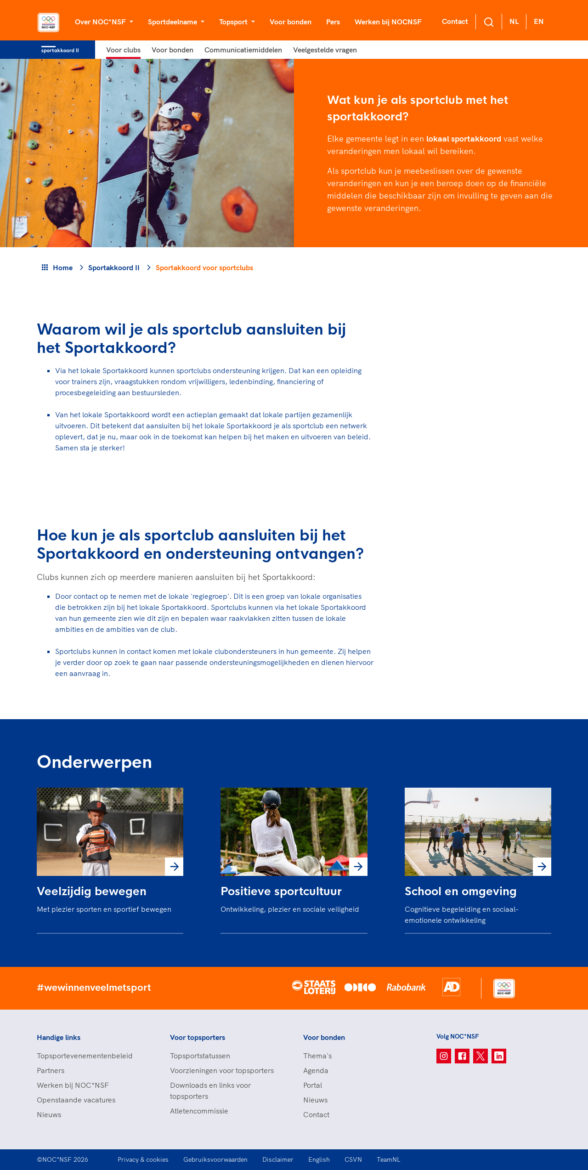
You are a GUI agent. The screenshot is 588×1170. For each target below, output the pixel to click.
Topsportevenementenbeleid (85, 1055)
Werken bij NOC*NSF (73, 1085)
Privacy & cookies (143, 1159)
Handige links (58, 1037)
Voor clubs (123, 49)
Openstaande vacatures (76, 1099)
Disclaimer (278, 1159)
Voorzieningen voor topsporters (222, 1070)
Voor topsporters (197, 1037)
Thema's (317, 1055)
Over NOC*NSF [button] (101, 21)
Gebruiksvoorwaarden (215, 1159)
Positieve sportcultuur (281, 891)
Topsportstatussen (200, 1055)
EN (539, 21)
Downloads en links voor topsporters (210, 1090)
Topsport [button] (234, 21)
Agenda (315, 1070)
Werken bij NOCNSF (388, 21)
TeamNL (389, 1159)
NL (514, 21)
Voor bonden (290, 21)
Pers (333, 21)
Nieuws (49, 1114)
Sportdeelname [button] (173, 21)
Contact (455, 21)
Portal (312, 1085)
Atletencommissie (199, 1110)
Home (63, 267)
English (319, 1159)
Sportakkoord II (114, 267)
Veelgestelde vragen (325, 49)
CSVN (353, 1159)
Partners (50, 1070)
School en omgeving (461, 891)
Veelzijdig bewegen (92, 891)
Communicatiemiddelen (243, 49)
